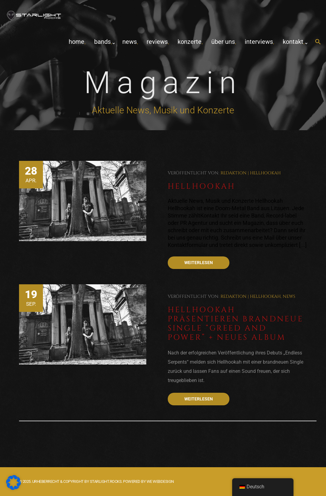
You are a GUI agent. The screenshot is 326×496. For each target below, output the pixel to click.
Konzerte (189, 41)
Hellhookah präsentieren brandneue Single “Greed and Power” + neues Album (236, 324)
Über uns (223, 41)
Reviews (157, 41)
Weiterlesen (198, 262)
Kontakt (293, 41)
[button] (318, 42)
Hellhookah (265, 173)
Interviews (259, 41)
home (76, 41)
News (129, 41)
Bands (102, 41)
